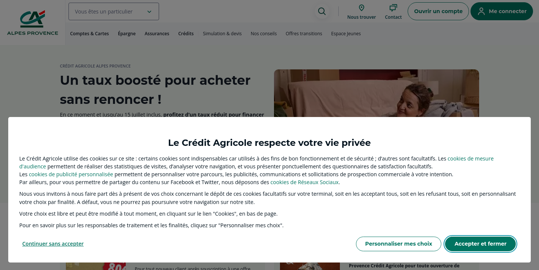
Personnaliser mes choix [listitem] (398, 243)
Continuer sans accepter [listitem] (53, 243)
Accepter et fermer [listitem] (480, 243)
